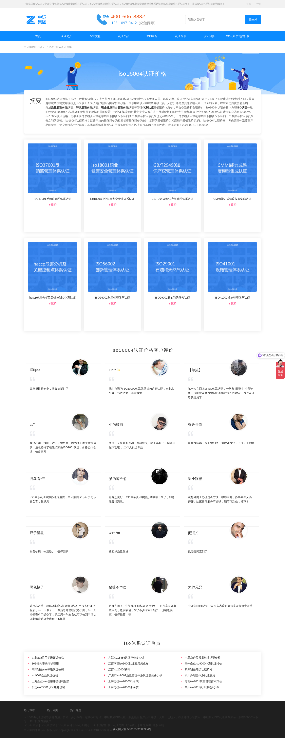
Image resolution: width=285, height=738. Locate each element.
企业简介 (66, 36)
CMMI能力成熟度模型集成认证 (232, 198)
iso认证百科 (65, 725)
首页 (38, 36)
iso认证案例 (31, 725)
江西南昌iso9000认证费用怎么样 (128, 663)
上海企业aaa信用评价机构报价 (50, 681)
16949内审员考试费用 (45, 663)
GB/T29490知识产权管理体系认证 (172, 198)
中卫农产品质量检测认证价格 (203, 657)
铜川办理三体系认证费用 (200, 675)
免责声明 (145, 725)
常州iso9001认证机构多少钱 (202, 687)
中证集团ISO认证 (34, 47)
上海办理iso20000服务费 (123, 687)
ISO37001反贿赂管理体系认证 (52, 198)
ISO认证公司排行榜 (237, 36)
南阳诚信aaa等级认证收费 (48, 669)
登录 (248, 4)
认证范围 (118, 725)
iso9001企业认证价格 (45, 675)
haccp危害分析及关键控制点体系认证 (52, 297)
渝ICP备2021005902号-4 (96, 730)
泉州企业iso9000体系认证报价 (203, 663)
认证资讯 (180, 36)
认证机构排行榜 (101, 725)
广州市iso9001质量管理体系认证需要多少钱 (135, 675)
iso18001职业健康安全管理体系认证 (112, 198)
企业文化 (95, 36)
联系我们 (131, 725)
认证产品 (123, 36)
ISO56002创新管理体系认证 (112, 297)
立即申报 (152, 36)
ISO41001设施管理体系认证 (232, 297)
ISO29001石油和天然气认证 (172, 297)
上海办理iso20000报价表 (123, 681)
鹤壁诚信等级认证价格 (198, 669)
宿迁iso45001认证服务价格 (48, 687)
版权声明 (158, 725)
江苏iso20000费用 (119, 669)
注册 (258, 4)
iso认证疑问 (81, 725)
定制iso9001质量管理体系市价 (203, 681)
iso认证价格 (48, 725)
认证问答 (209, 36)
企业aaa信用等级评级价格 (48, 657)
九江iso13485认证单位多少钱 (126, 657)
